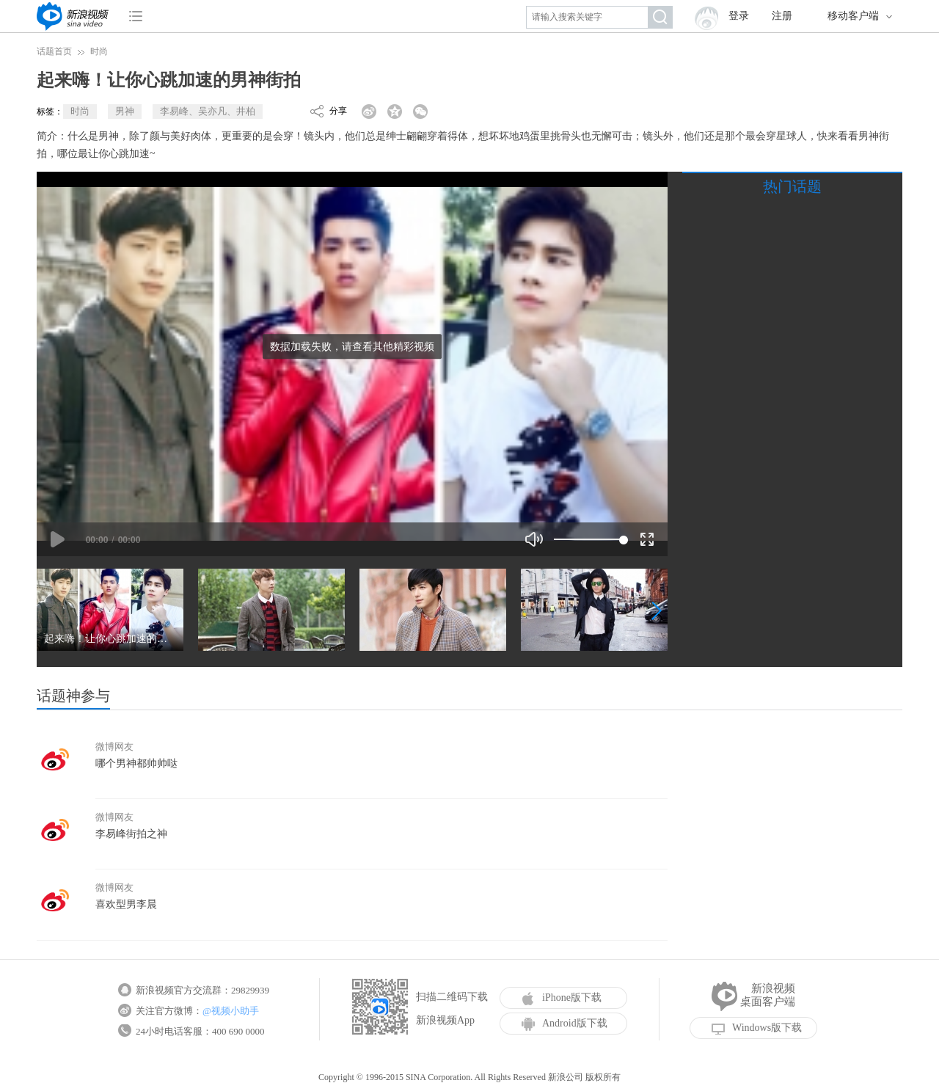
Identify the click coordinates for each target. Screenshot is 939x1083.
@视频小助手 (230, 1010)
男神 (124, 111)
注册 (782, 15)
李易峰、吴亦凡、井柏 (207, 111)
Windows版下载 (757, 1028)
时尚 (99, 51)
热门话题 (792, 186)
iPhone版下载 (562, 998)
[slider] (589, 539)
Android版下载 (564, 1023)
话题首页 (54, 51)
